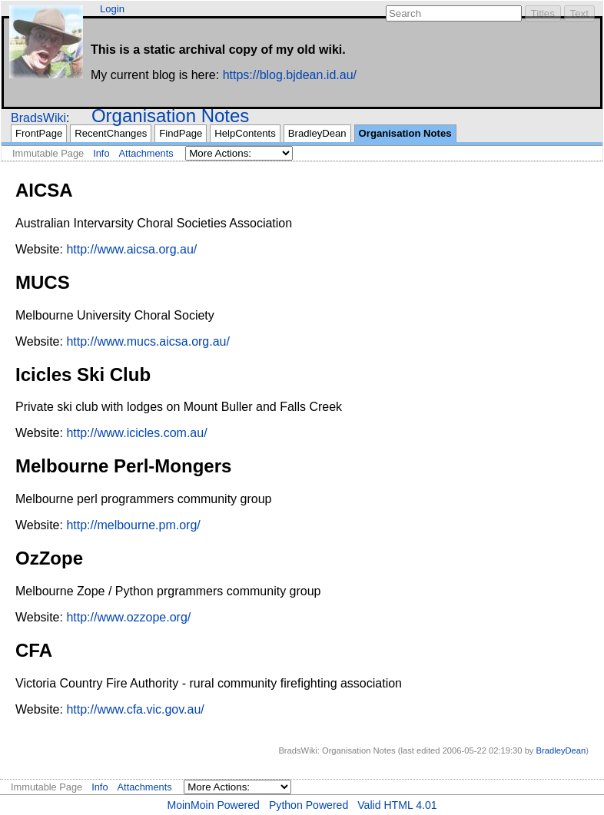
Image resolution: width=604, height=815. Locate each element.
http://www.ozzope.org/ (128, 617)
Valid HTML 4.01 (396, 805)
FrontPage (38, 133)
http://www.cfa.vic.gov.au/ (135, 709)
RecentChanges (111, 133)
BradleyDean (317, 133)
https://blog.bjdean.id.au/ (290, 74)
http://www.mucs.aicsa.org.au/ (148, 341)
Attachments (146, 153)
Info (101, 153)
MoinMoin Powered (213, 805)
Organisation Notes (170, 115)
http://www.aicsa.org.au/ (131, 249)
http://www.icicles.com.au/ (136, 432)
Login (112, 9)
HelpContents (244, 133)
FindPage (180, 133)
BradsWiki (38, 117)
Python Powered (308, 805)
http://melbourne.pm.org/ (133, 525)
